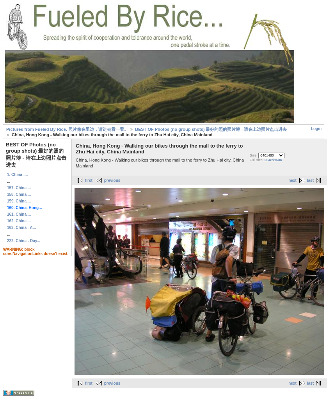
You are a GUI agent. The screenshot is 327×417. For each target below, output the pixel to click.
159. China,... (19, 201)
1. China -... (17, 174)
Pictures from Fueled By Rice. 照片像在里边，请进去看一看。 (67, 129)
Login (316, 129)
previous (112, 180)
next (292, 180)
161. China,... (19, 214)
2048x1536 (273, 160)
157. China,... (19, 188)
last (310, 180)
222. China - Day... (23, 241)
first (88, 180)
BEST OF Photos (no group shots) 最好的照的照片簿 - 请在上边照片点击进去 (211, 129)
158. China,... (19, 194)
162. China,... (19, 221)
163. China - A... (21, 227)
